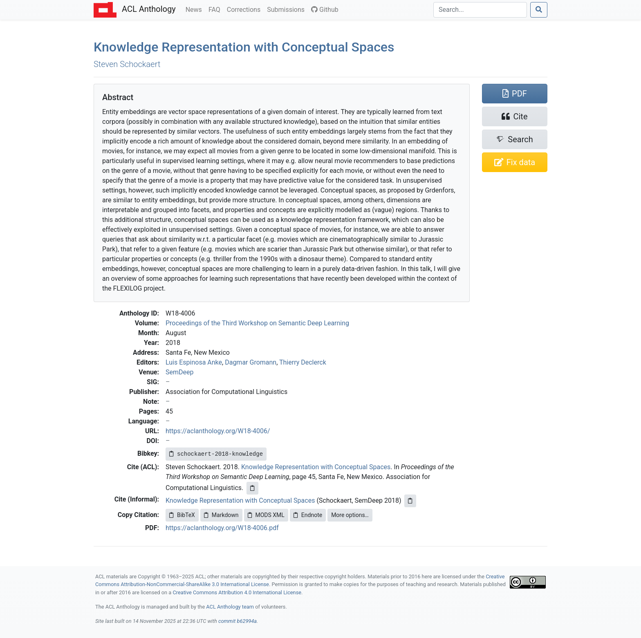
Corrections (245, 8)
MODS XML (266, 515)
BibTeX (182, 515)
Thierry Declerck (302, 362)
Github (324, 9)
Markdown (221, 515)
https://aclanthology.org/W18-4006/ (218, 431)
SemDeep (179, 372)
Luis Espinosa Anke (194, 362)
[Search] (480, 10)
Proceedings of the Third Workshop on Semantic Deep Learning (257, 323)
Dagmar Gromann (250, 362)
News (195, 8)
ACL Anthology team (230, 607)
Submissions (287, 8)
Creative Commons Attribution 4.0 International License (237, 592)
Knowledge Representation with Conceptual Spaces (244, 47)
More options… (350, 515)
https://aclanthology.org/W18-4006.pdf (222, 528)
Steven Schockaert (127, 64)
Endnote (308, 515)
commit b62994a (237, 621)
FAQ (216, 8)
